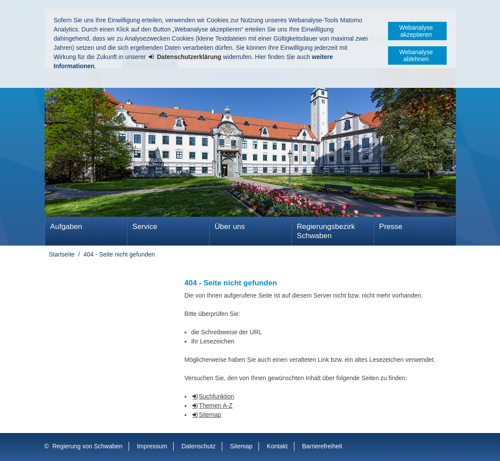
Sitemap (210, 414)
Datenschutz (199, 446)
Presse (390, 226)
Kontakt (277, 446)
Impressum (152, 446)
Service (145, 226)
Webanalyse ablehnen (416, 55)
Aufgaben (66, 226)
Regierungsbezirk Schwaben (326, 231)
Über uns (230, 226)
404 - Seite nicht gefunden (119, 254)
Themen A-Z (215, 405)
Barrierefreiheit (322, 446)
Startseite (62, 254)
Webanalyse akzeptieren (416, 31)
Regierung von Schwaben (87, 446)
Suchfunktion (216, 396)
